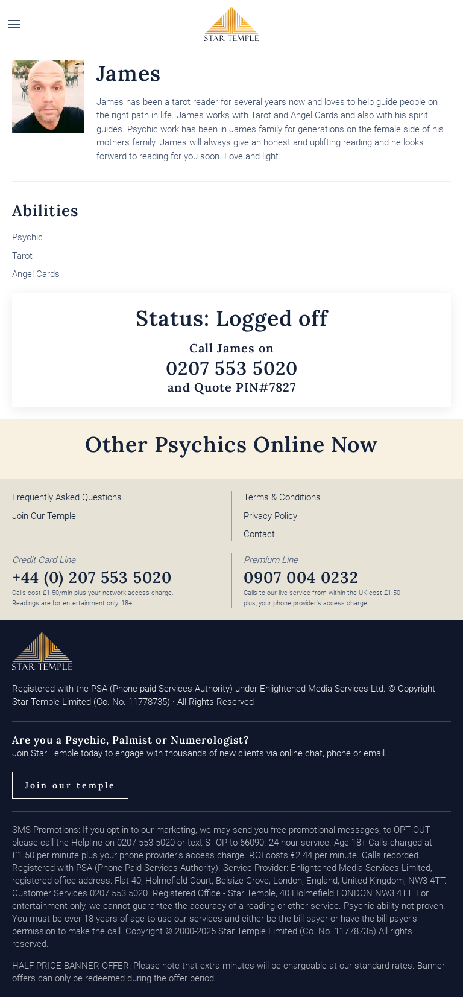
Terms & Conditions (282, 497)
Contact (259, 534)
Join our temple (70, 785)
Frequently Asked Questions (67, 497)
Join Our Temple (44, 516)
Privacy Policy (270, 516)
